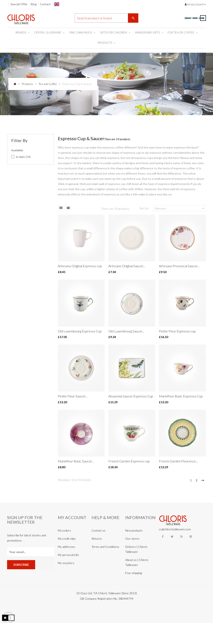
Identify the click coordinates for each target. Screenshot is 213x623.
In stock (23, 157)
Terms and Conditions (105, 546)
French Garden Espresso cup (129, 461)
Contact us (98, 530)
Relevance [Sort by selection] (180, 208)
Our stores (132, 538)
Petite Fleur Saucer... (72, 396)
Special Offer (18, 4)
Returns (97, 538)
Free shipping (133, 573)
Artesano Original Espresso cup (80, 266)
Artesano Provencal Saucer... (179, 266)
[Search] (107, 18)
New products (134, 530)
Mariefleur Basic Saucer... (76, 461)
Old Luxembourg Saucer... (126, 331)
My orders (64, 530)
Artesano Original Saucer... (126, 266)
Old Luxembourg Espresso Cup (80, 331)
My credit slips (67, 538)
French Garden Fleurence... (178, 461)
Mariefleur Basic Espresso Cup (181, 396)
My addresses (66, 546)
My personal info (68, 555)
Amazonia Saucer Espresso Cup (130, 396)
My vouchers (66, 563)
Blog (34, 4)
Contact (45, 4)
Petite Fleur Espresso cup (177, 331)
